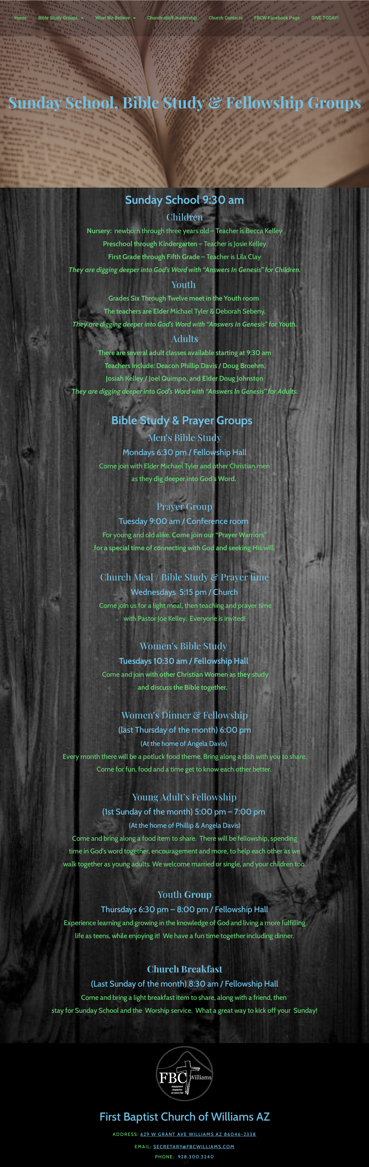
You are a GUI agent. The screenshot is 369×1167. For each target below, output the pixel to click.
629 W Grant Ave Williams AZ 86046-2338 (198, 1134)
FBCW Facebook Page (277, 14)
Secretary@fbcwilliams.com (194, 1146)
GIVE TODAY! (324, 14)
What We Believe (115, 14)
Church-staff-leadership (172, 14)
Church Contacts (226, 14)
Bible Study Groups (61, 14)
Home (20, 14)
